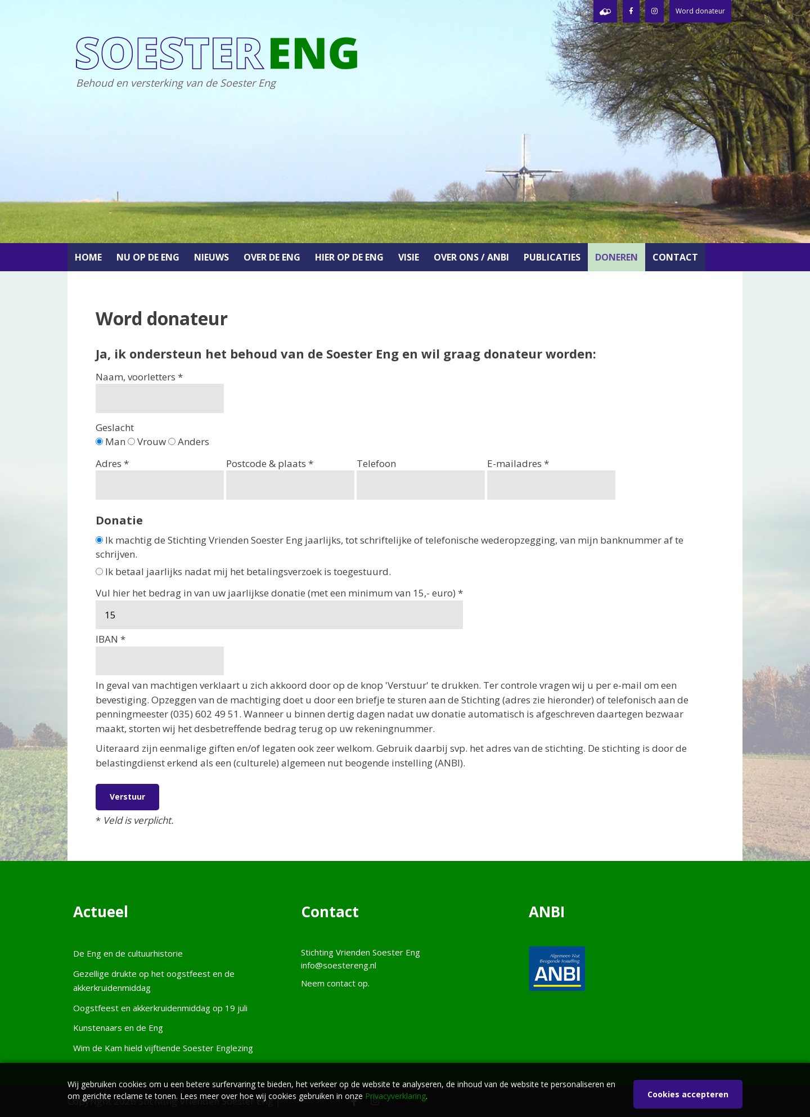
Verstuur (127, 796)
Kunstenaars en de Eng (118, 1027)
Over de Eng (272, 257)
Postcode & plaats (290, 478)
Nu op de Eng (147, 257)
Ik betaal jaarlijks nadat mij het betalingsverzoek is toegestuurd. (243, 571)
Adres (160, 478)
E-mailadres (551, 478)
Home (88, 257)
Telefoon (421, 478)
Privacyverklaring (395, 1096)
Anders (188, 441)
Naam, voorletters (160, 391)
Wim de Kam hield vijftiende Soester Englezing (163, 1047)
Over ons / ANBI (471, 257)
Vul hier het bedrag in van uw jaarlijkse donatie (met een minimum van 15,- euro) (279, 607)
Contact (675, 257)
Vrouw (147, 441)
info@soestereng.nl (338, 965)
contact (341, 983)
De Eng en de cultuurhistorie (128, 953)
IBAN (160, 653)
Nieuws (211, 257)
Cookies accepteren (687, 1094)
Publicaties (552, 257)
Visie (408, 257)
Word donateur (700, 11)
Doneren (616, 257)
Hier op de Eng (349, 257)
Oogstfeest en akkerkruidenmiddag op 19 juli (160, 1007)
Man (110, 441)
